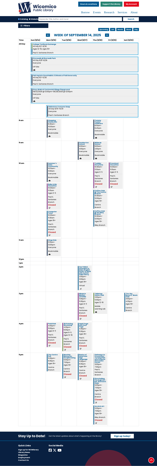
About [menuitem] (134, 12)
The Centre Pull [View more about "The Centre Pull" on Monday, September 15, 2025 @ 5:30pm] (53, 355)
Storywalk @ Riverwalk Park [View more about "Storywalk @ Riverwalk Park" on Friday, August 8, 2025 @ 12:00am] (44, 58)
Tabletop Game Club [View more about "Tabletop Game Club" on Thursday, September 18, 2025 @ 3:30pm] (99, 294)
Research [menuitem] (109, 12)
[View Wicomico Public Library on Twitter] (55, 451)
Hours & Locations (88, 4)
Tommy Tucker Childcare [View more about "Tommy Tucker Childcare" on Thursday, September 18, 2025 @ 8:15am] (99, 122)
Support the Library (111, 4)
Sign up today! (122, 436)
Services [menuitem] (122, 12)
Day (136, 29)
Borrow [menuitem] (85, 12)
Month (120, 29)
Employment (24, 457)
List (112, 29)
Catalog (24, 19)
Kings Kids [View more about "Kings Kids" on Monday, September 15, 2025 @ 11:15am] (52, 240)
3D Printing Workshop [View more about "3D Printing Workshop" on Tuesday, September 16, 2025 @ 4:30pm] (68, 324)
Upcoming (103, 29)
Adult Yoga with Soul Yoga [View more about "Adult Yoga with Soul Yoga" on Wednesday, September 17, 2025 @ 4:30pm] (83, 325)
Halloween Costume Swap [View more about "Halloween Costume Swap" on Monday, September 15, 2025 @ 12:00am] (59, 106)
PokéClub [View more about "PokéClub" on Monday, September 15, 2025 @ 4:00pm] (52, 323)
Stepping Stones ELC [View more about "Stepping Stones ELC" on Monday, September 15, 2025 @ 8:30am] (52, 121)
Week (128, 29)
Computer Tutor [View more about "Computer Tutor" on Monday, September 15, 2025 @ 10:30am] (52, 212)
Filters (27, 25)
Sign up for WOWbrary (28, 449)
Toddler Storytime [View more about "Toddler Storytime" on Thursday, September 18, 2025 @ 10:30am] (99, 164)
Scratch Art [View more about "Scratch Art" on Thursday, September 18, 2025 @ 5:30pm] (99, 406)
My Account (131, 4)
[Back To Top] (151, 460)
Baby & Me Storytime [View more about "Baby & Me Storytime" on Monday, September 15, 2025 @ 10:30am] (52, 185)
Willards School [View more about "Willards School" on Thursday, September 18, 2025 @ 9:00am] (98, 143)
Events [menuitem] (97, 12)
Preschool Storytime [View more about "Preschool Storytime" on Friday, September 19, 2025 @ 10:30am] (114, 164)
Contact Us (23, 460)
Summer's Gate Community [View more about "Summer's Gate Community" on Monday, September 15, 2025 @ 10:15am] (53, 165)
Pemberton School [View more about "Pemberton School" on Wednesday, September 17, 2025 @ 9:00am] (84, 143)
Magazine (23, 455)
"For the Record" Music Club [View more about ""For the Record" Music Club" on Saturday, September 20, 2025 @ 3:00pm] (132, 295)
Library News (24, 452)
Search (131, 19)
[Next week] (107, 35)
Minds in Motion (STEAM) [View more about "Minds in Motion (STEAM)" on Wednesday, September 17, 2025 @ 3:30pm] (82, 295)
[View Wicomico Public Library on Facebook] (50, 451)
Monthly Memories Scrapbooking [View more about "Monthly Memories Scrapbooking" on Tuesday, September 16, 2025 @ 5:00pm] (69, 356)
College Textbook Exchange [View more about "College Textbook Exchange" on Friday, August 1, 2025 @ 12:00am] (44, 44)
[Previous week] (48, 35)
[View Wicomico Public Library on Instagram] (60, 451)
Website (35, 19)
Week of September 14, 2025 (77, 35)
